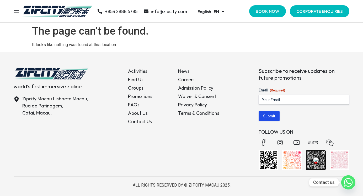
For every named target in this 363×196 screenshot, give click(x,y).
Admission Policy (195, 88)
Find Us (135, 80)
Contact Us (140, 121)
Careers (186, 80)
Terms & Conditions (198, 113)
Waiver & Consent (197, 96)
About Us (138, 113)
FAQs (134, 105)
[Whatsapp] (348, 182)
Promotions (140, 96)
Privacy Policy (192, 105)
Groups (135, 88)
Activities (137, 71)
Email (272, 90)
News (184, 71)
